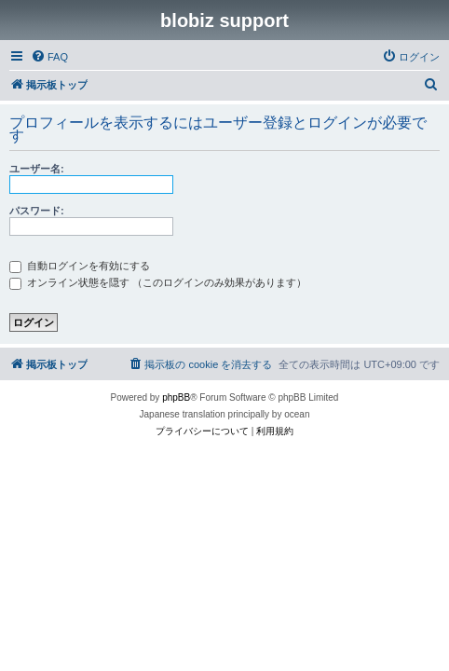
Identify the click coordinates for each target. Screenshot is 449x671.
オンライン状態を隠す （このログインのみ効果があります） (157, 282)
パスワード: (36, 210)
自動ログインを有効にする (79, 265)
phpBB (176, 397)
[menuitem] (49, 57)
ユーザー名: (36, 168)
